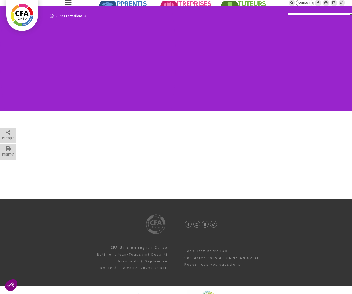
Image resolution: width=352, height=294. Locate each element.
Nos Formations (70, 28)
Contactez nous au (221, 270)
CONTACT (281, 9)
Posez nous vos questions (212, 277)
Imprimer (8, 164)
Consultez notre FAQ (206, 264)
